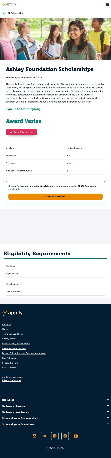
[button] (12, 132)
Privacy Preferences (11, 380)
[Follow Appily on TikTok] (65, 436)
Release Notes (9, 367)
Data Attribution (9, 358)
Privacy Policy (8, 338)
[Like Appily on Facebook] (55, 436)
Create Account (55, 196)
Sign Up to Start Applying (23, 109)
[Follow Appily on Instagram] (34, 436)
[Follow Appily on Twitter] (44, 436)
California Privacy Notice (14, 348)
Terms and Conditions (12, 334)
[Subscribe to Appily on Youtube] (76, 436)
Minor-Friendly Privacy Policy (16, 343)
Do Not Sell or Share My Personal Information (24, 353)
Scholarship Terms (10, 363)
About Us (6, 324)
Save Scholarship (21, 132)
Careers (5, 329)
